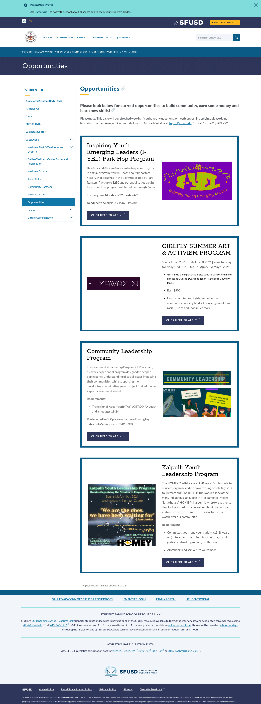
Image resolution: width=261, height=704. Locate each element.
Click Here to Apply (108, 214)
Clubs (29, 116)
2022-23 (144, 650)
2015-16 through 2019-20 (184, 650)
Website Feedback (152, 689)
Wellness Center (36, 131)
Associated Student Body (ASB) (44, 100)
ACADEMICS (63, 37)
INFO (46, 37)
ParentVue (42, 11)
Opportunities (36, 202)
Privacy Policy (107, 689)
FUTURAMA (33, 124)
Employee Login (225, 22)
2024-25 (118, 650)
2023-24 (131, 650)
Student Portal (197, 599)
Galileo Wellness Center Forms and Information (48, 161)
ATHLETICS (33, 108)
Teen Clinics (34, 179)
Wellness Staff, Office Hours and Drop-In (46, 149)
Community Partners (40, 186)
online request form (179, 625)
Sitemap (128, 689)
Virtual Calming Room (40, 217)
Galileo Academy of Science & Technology (61, 52)
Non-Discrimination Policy (76, 689)
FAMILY (81, 37)
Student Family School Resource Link (53, 620)
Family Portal (166, 599)
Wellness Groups (37, 171)
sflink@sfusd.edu (34, 625)
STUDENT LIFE (100, 37)
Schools (27, 52)
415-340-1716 (59, 625)
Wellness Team (36, 194)
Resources (33, 209)
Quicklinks (123, 37)
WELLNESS (112, 52)
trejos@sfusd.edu (181, 123)
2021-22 (158, 650)
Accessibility (46, 689)
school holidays (229, 625)
